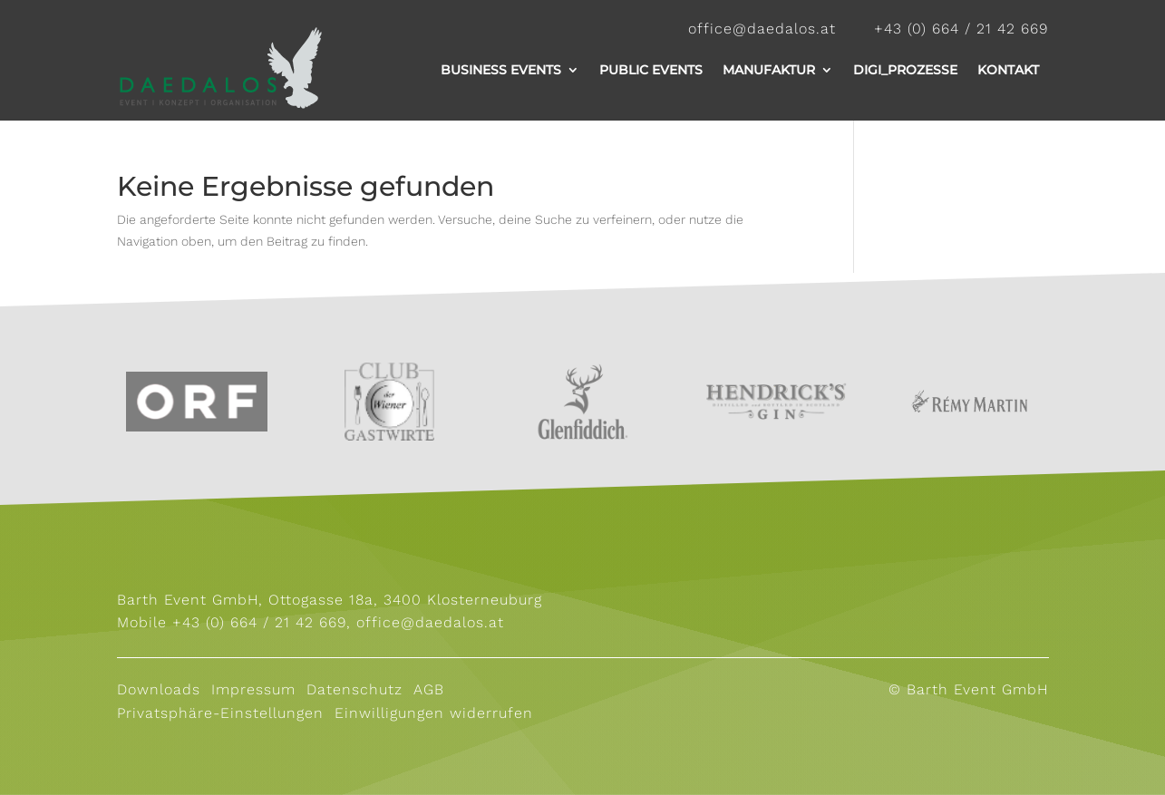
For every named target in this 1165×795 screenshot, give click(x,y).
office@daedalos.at (430, 622)
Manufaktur (769, 70)
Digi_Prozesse (905, 70)
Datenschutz (354, 689)
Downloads (158, 689)
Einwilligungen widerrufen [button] (434, 713)
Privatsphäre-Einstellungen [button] (220, 713)
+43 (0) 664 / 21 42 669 (259, 622)
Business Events (501, 70)
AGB (431, 689)
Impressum (251, 689)
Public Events (651, 70)
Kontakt (1008, 70)
